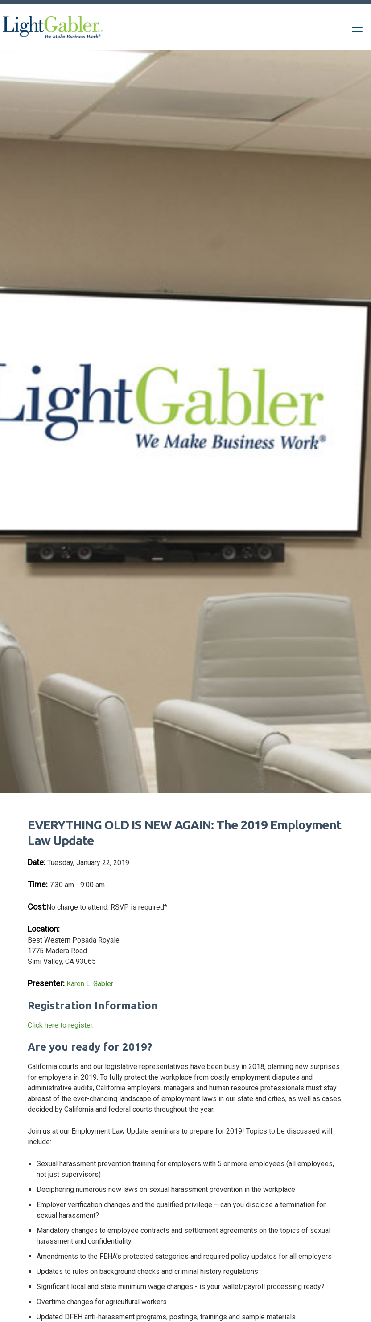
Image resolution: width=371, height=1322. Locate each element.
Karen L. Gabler (89, 983)
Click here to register (60, 1025)
